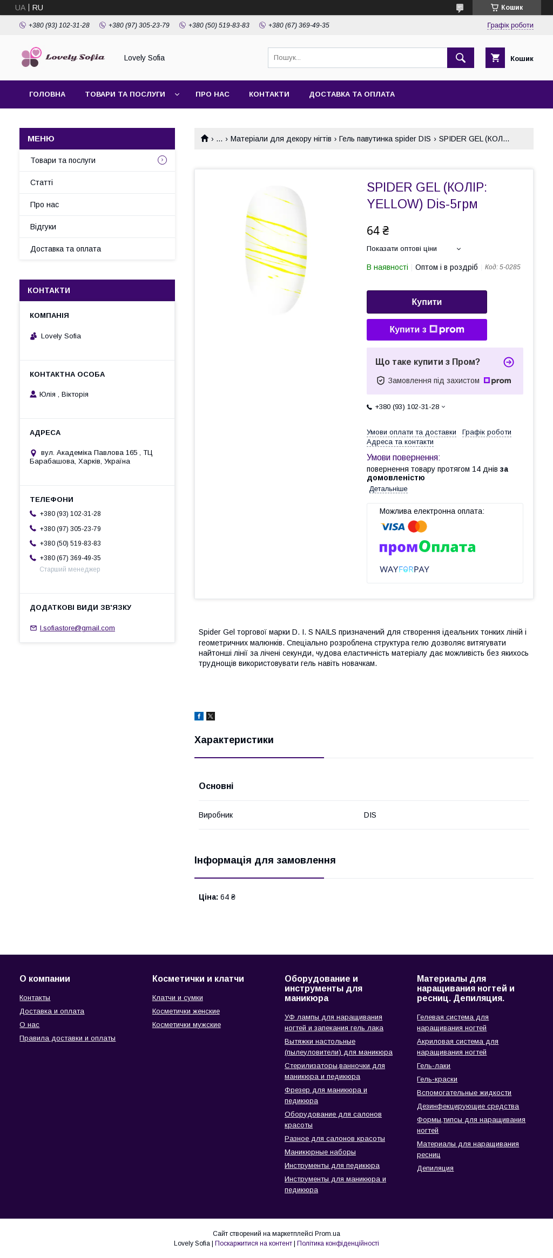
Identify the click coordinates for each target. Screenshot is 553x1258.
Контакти (269, 94)
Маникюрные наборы (320, 1152)
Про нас (212, 94)
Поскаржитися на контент (253, 1243)
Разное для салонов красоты (335, 1138)
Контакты (34, 998)
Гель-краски (437, 1079)
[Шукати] (460, 57)
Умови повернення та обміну (91, 122)
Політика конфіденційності (338, 1243)
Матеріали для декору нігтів (281, 138)
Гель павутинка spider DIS (385, 138)
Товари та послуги (125, 94)
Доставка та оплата (352, 94)
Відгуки (43, 226)
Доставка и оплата (51, 1011)
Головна (47, 94)
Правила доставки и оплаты (67, 1038)
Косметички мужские (186, 1025)
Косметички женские (186, 1011)
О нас (29, 1025)
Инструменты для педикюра (332, 1165)
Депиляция (435, 1168)
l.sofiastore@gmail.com (77, 628)
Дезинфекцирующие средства (468, 1106)
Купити (427, 302)
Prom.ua (327, 1233)
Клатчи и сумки (177, 998)
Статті (41, 182)
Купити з (426, 330)
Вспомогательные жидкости (464, 1093)
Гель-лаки (433, 1066)
